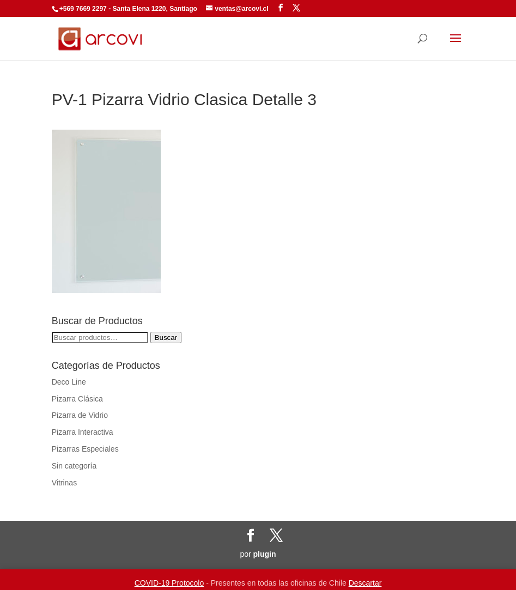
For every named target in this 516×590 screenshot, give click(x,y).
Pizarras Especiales (85, 449)
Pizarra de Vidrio (80, 415)
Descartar (365, 583)
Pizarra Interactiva (82, 432)
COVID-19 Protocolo (169, 583)
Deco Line (69, 382)
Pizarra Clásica (77, 398)
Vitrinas (64, 482)
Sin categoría (74, 465)
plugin (264, 554)
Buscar (166, 337)
